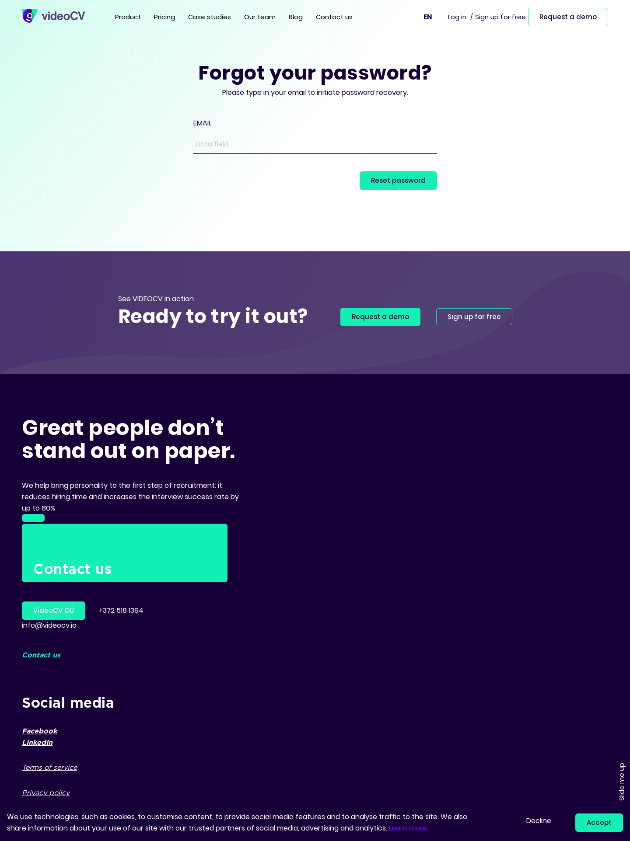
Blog (296, 16)
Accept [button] (599, 822)
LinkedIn (37, 743)
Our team (260, 16)
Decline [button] (538, 821)
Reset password (398, 180)
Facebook (39, 731)
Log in (457, 16)
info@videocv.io (49, 625)
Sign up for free (500, 16)
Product (128, 16)
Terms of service (49, 768)
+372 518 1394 (121, 610)
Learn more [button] (408, 828)
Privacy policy (46, 793)
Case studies (209, 16)
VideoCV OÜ (53, 610)
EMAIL (202, 123)
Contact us (334, 16)
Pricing (164, 16)
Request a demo (568, 16)
